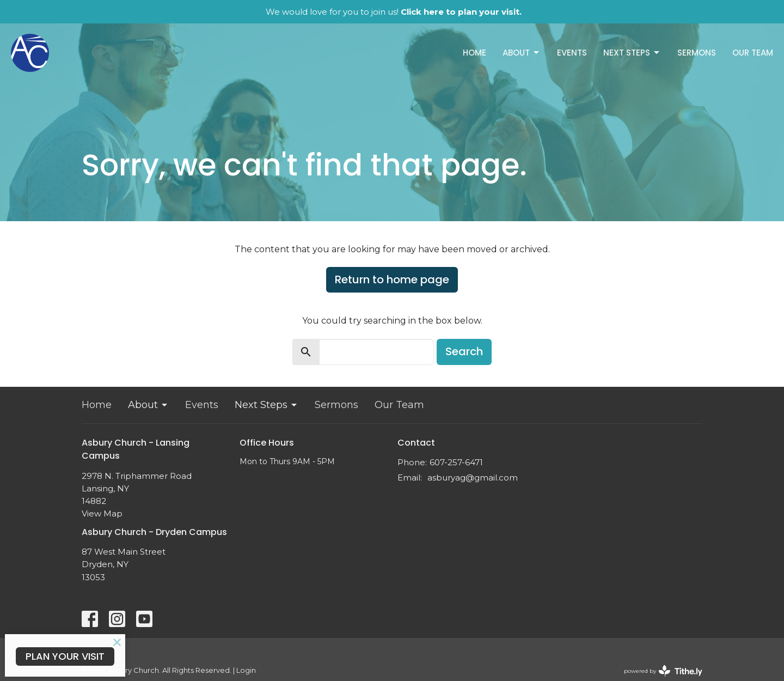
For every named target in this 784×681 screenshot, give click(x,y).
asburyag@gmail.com (472, 477)
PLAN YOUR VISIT (65, 656)
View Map (102, 513)
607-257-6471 (456, 462)
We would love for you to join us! (394, 12)
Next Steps (632, 52)
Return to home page (392, 279)
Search (464, 351)
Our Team (752, 52)
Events (572, 52)
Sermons (696, 52)
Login (246, 670)
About (522, 52)
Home (474, 52)
